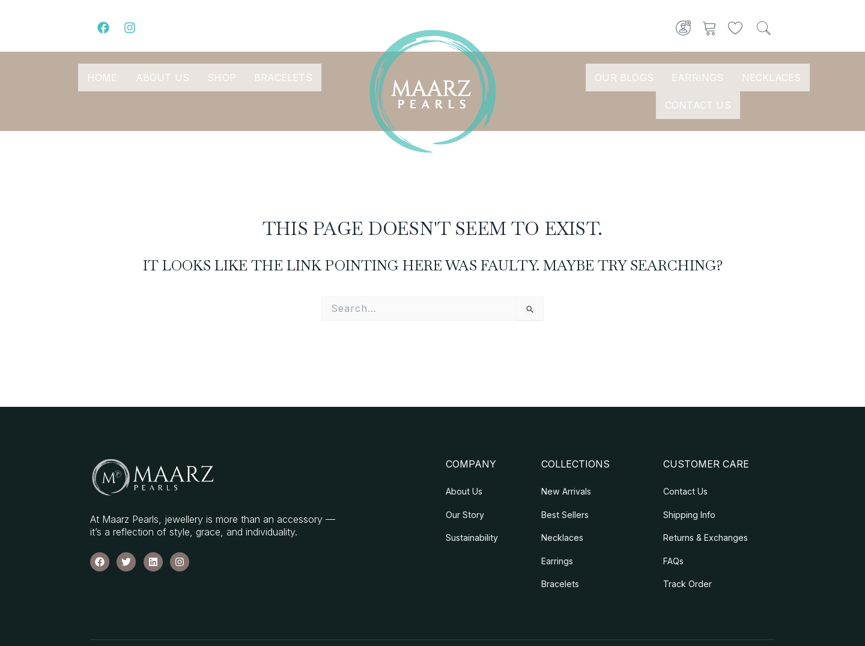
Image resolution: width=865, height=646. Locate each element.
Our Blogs (624, 78)
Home (102, 78)
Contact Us (698, 105)
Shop (221, 78)
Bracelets (283, 78)
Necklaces (771, 78)
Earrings (698, 78)
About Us (163, 78)
